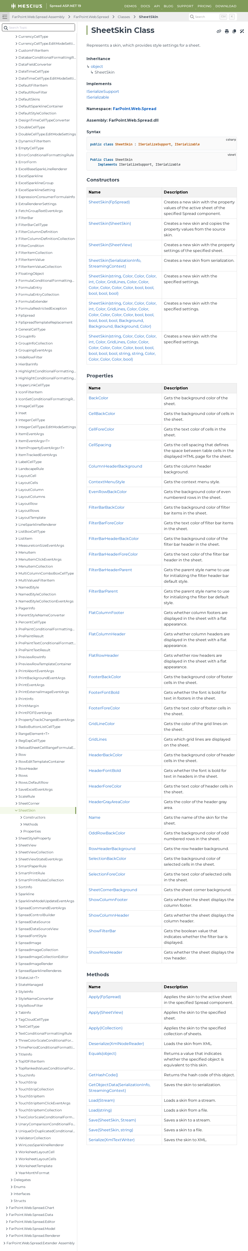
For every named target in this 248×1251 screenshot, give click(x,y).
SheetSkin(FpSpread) (109, 202)
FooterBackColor (105, 677)
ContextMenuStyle (107, 482)
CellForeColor (101, 429)
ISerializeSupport (103, 91)
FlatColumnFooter (106, 612)
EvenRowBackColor (108, 491)
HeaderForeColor (105, 786)
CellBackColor (102, 413)
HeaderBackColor (105, 755)
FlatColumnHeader (107, 634)
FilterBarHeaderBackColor (114, 538)
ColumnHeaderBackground (115, 466)
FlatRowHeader (104, 655)
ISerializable (98, 97)
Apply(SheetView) (106, 1012)
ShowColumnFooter (108, 899)
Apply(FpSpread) (105, 997)
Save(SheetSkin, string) (111, 1130)
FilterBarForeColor (106, 523)
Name (94, 817)
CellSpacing (100, 445)
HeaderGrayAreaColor (109, 802)
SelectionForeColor (107, 874)
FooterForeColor (104, 708)
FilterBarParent (103, 591)
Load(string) (100, 1110)
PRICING (204, 6)
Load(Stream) (102, 1100)
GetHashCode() (103, 1075)
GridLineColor (102, 723)
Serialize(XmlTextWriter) (112, 1140)
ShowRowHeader (105, 952)
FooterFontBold (104, 692)
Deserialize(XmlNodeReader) (116, 1043)
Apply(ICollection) (106, 1028)
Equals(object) (102, 1053)
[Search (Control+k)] (213, 16)
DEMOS (130, 6)
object (97, 66)
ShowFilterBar (102, 931)
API (157, 6)
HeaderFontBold (105, 770)
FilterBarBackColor (106, 507)
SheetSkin (148, 17)
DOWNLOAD (225, 6)
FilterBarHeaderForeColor (113, 554)
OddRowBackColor (107, 833)
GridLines (98, 739)
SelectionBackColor (107, 858)
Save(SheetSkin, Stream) (112, 1120)
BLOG (168, 6)
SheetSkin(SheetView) (110, 245)
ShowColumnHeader (109, 915)
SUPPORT (185, 6)
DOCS (145, 6)
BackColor (98, 398)
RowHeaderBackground (112, 848)
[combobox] (38, 27)
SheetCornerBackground (113, 890)
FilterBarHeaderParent (110, 570)
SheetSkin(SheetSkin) (110, 223)
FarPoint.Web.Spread (91, 17)
